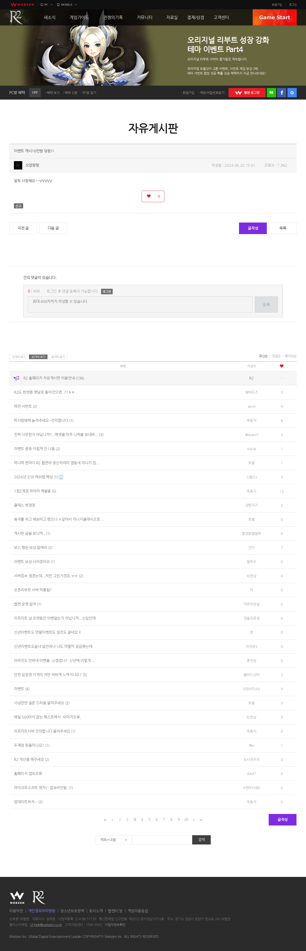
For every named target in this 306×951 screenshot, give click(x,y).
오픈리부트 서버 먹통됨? (33, 590)
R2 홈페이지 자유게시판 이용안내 (53, 378)
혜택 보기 (53, 92)
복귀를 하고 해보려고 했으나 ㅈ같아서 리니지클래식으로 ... (59, 519)
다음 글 (53, 228)
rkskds (251, 449)
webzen (22, 4)
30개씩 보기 (38, 356)
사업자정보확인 (115, 925)
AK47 (251, 773)
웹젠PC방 (115, 911)
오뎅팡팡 (32, 165)
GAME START (275, 17)
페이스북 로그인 (281, 92)
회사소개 (96, 911)
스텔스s (251, 477)
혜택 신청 (71, 92)
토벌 (251, 463)
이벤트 (21, 689)
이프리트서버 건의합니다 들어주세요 (44, 731)
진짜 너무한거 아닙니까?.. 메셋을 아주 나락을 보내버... (58, 434)
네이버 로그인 (271, 92)
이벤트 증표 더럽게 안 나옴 (37, 448)
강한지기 (251, 505)
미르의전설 (252, 604)
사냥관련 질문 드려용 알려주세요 (42, 703)
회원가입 (277, 4)
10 (186, 819)
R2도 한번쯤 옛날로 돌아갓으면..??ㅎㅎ (44, 392)
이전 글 (23, 228)
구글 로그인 (292, 92)
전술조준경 (252, 618)
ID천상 (251, 576)
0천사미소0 (251, 689)
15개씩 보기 (19, 356)
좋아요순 (291, 356)
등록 (266, 304)
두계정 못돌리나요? (31, 745)
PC (46, 4)
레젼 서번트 (25, 406)
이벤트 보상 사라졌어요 (34, 561)
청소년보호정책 (72, 911)
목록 (282, 228)
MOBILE (66, 4)
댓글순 (276, 356)
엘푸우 (251, 562)
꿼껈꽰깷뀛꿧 (251, 533)
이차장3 (251, 646)
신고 (18, 205)
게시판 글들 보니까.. (32, 533)
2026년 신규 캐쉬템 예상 (38, 477)
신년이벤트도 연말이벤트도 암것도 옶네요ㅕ (47, 632)
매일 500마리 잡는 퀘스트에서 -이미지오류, (47, 717)
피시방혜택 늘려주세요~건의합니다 (43, 420)
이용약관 (16, 911)
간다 (251, 547)
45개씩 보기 (58, 356)
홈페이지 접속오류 (28, 773)
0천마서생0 (251, 788)
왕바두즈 (251, 392)
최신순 (263, 356)
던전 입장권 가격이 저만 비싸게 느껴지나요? (50, 674)
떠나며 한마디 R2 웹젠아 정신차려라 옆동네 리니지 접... (56, 463)
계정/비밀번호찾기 (212, 92)
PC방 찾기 (89, 92)
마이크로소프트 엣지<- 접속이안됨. (43, 787)
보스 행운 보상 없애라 (33, 547)
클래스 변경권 (24, 505)
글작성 (253, 228)
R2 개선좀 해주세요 (31, 759)
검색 (201, 839)
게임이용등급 (138, 911)
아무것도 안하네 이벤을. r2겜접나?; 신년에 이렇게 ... (54, 660)
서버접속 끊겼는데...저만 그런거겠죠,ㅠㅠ (48, 576)
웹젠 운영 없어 (27, 604)
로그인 (293, 4)
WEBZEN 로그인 (247, 92)
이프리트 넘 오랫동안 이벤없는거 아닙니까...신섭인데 (55, 618)
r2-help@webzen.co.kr (46, 925)
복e (251, 745)
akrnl (251, 406)
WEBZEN (17, 897)
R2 (16, 17)
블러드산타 (252, 675)
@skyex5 (251, 434)
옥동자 (251, 420)
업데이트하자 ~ (28, 802)
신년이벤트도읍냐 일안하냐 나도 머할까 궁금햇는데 (53, 646)
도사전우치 (252, 759)
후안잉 (251, 660)
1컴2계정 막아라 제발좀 (35, 491)
